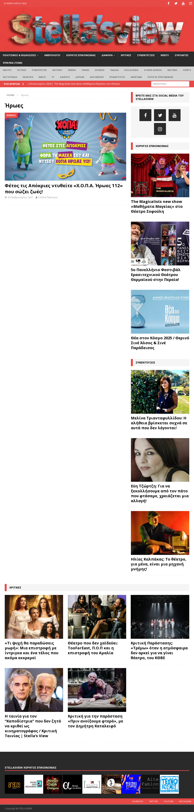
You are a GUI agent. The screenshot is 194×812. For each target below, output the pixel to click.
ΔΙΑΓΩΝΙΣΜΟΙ (97, 76)
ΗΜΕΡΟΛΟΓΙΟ (52, 55)
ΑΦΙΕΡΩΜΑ (136, 76)
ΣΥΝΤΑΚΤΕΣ (182, 55)
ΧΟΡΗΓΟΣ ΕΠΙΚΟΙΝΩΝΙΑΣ (81, 55)
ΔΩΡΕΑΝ (79, 76)
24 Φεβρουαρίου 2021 (20, 197)
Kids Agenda (131, 69)
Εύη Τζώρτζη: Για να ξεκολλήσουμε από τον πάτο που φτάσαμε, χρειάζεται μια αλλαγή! (160, 493)
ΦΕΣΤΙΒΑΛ (172, 69)
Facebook (137, 801)
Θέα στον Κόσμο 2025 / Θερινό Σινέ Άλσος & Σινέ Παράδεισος (160, 342)
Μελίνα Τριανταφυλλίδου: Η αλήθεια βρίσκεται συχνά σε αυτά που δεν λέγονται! (159, 422)
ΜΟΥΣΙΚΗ (57, 69)
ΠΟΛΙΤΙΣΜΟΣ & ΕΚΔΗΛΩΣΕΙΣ (19, 55)
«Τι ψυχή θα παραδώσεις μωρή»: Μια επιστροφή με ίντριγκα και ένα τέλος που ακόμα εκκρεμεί (31, 650)
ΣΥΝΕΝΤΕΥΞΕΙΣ (146, 55)
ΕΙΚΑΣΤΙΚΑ (28, 76)
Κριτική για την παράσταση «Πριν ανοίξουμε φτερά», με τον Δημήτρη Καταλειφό (95, 720)
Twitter (153, 801)
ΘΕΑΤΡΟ (7, 69)
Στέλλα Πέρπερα (47, 197)
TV (53, 76)
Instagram (185, 801)
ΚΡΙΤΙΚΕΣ (126, 55)
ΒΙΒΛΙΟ (42, 76)
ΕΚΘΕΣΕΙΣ (100, 69)
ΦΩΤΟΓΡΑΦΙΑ (10, 76)
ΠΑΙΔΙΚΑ (114, 69)
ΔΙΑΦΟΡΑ (107, 55)
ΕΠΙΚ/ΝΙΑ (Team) (12, 62)
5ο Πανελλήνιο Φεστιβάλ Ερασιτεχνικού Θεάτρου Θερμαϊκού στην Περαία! (156, 274)
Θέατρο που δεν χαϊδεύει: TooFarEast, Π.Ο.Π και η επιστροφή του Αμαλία (93, 647)
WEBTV (165, 55)
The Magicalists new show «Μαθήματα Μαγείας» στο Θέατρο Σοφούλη (157, 206)
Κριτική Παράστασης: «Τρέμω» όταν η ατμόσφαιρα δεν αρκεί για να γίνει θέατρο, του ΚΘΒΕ (159, 650)
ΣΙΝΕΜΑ (72, 69)
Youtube (168, 801)
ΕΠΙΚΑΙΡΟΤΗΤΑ (117, 76)
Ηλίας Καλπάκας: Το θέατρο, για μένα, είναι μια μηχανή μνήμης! (158, 563)
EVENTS (187, 69)
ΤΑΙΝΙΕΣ (85, 69)
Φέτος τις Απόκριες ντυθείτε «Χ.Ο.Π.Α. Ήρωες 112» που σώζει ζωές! (64, 188)
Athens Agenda (153, 69)
